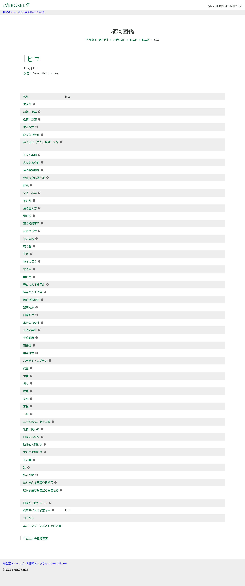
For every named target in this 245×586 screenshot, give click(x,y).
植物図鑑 (222, 6)
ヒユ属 (145, 39)
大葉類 (90, 39)
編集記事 (235, 6)
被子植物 (103, 39)
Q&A (211, 6)
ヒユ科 (133, 39)
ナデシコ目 (119, 39)
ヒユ (67, 510)
